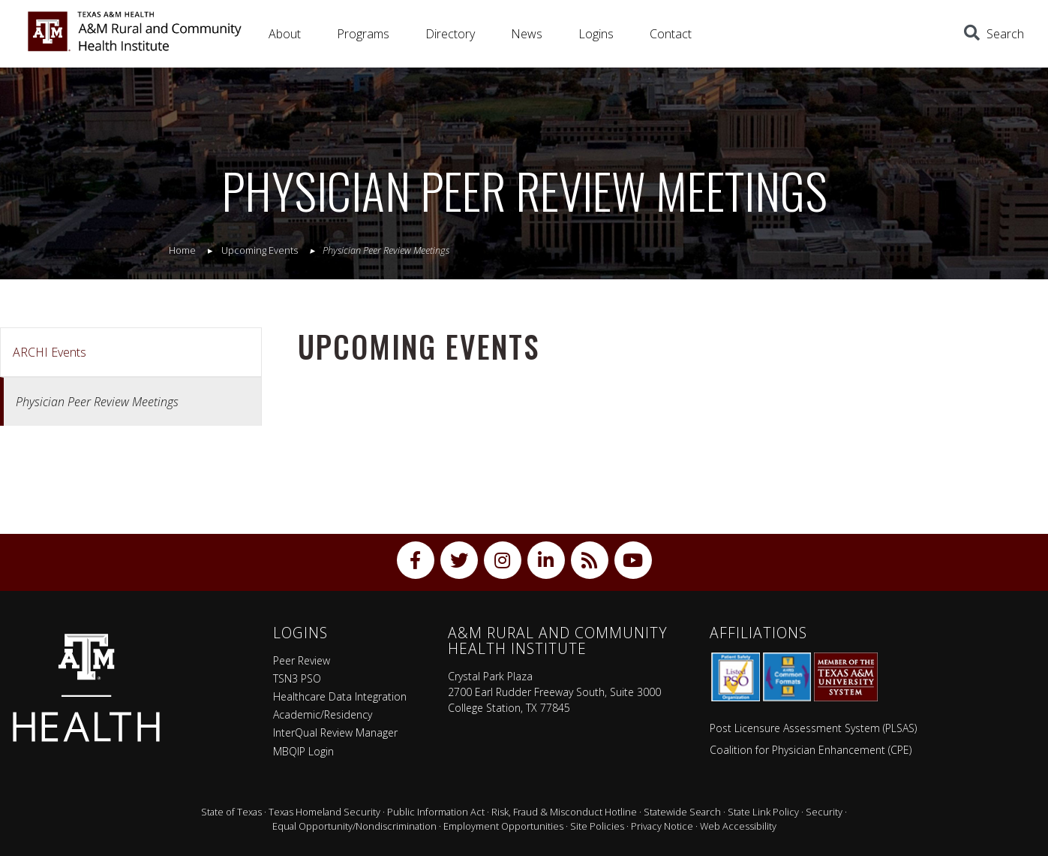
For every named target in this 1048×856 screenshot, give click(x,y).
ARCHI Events (49, 352)
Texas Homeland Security (324, 811)
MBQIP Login (303, 751)
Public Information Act (436, 811)
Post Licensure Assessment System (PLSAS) (813, 728)
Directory (450, 34)
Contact (671, 34)
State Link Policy (763, 811)
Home (182, 250)
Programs (363, 34)
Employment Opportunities (503, 826)
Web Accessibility (738, 826)
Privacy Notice (662, 826)
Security (824, 811)
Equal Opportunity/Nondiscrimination (354, 826)
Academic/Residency (322, 714)
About (285, 34)
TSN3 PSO (297, 678)
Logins (596, 34)
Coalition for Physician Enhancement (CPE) (810, 750)
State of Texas (231, 811)
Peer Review (301, 660)
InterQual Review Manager (335, 732)
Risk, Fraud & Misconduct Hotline (564, 811)
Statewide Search (682, 811)
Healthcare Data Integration (340, 696)
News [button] (526, 34)
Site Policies (597, 826)
